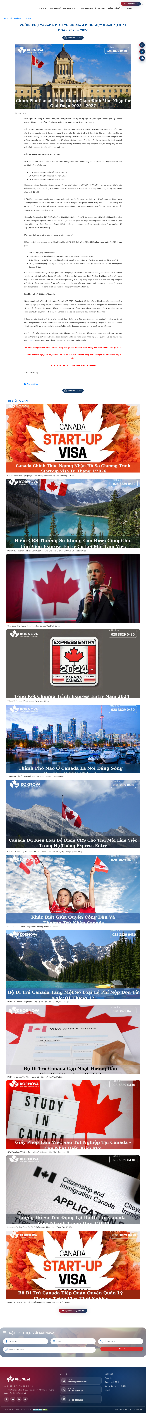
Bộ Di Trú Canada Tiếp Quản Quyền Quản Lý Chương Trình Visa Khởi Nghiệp (38, 1302)
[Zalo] (142, 58)
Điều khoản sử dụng (122, 1409)
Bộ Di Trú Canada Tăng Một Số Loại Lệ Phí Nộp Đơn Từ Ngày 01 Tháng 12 (38, 1002)
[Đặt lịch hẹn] (142, 45)
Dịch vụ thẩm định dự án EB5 (115, 1386)
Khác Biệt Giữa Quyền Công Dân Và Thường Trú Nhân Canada (32, 926)
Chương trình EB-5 (112, 1382)
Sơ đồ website (137, 1409)
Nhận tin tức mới (73, 37)
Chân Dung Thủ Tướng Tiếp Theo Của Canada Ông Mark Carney (34, 626)
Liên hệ (107, 1390)
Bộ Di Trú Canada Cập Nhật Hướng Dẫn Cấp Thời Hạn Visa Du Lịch (34, 1077)
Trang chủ (7, 18)
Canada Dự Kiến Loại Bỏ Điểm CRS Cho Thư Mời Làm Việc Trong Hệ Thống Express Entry (44, 851)
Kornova (31, 340)
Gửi (122, 1349)
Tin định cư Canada (22, 18)
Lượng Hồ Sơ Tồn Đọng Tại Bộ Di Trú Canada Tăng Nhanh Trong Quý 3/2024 (39, 1227)
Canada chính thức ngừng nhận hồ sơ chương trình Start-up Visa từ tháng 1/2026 (40, 475)
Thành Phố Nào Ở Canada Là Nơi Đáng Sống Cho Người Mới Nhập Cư (36, 776)
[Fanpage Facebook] (142, 51)
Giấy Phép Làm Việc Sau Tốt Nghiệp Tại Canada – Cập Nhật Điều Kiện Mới (38, 1152)
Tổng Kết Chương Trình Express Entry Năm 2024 (28, 701)
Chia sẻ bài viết (31, 384)
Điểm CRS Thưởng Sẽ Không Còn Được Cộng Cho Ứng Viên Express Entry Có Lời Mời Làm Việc (46, 551)
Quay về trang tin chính (73, 1310)
